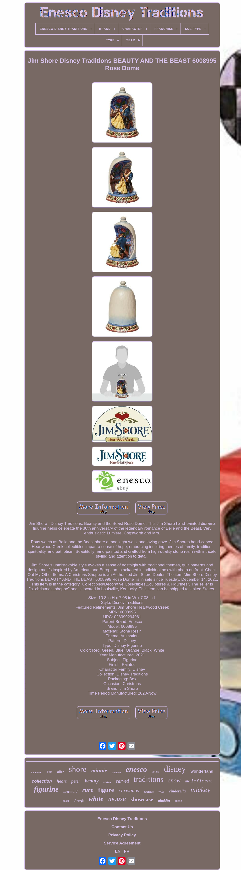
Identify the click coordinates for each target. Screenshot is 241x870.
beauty (92, 781)
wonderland (202, 771)
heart (61, 781)
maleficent (199, 781)
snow (174, 780)
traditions (149, 779)
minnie (99, 771)
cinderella (177, 791)
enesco (136, 769)
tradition (116, 772)
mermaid (70, 791)
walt (161, 791)
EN (118, 851)
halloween (36, 772)
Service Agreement (122, 843)
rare (87, 789)
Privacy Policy (122, 835)
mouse (117, 798)
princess (149, 791)
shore (78, 769)
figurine (46, 789)
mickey (200, 789)
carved (122, 781)
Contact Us (122, 827)
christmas (129, 790)
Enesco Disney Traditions (122, 819)
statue (107, 782)
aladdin (164, 800)
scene (178, 800)
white (95, 798)
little (49, 772)
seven (155, 772)
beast (66, 800)
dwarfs (79, 800)
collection (42, 781)
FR (127, 851)
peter (75, 781)
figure (106, 789)
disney (175, 769)
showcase (142, 799)
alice (60, 772)
